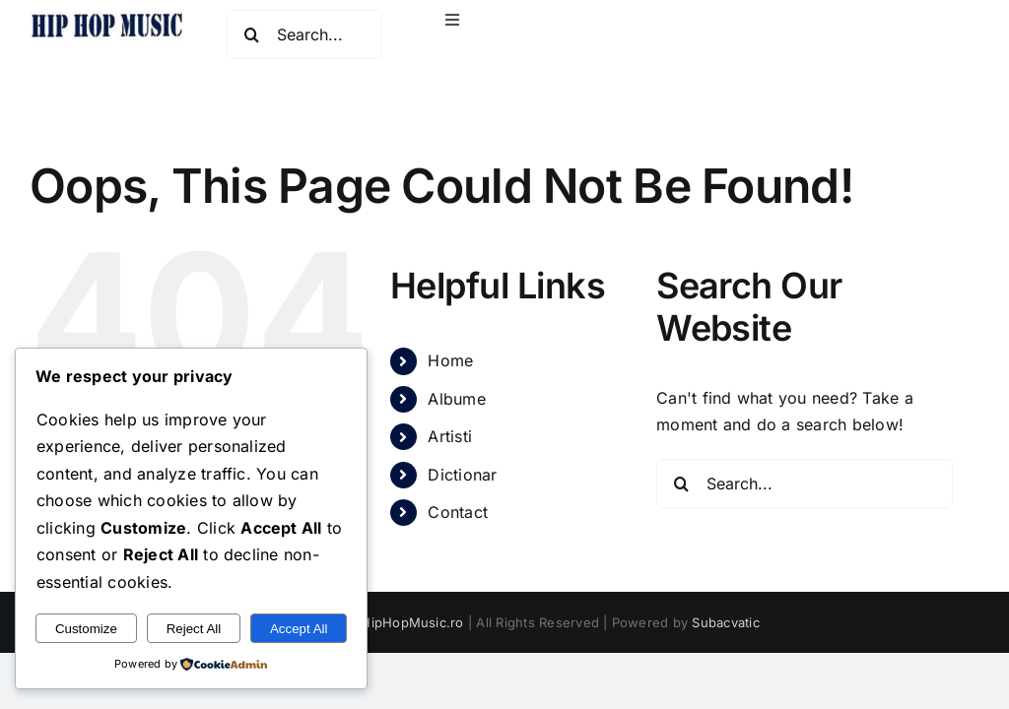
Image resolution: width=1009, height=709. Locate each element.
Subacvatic (725, 622)
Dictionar (462, 474)
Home (450, 360)
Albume (456, 399)
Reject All (194, 628)
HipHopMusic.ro (412, 622)
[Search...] (304, 34)
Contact (458, 512)
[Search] (251, 34)
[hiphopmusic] (107, 18)
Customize (86, 628)
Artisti (450, 436)
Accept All (299, 628)
